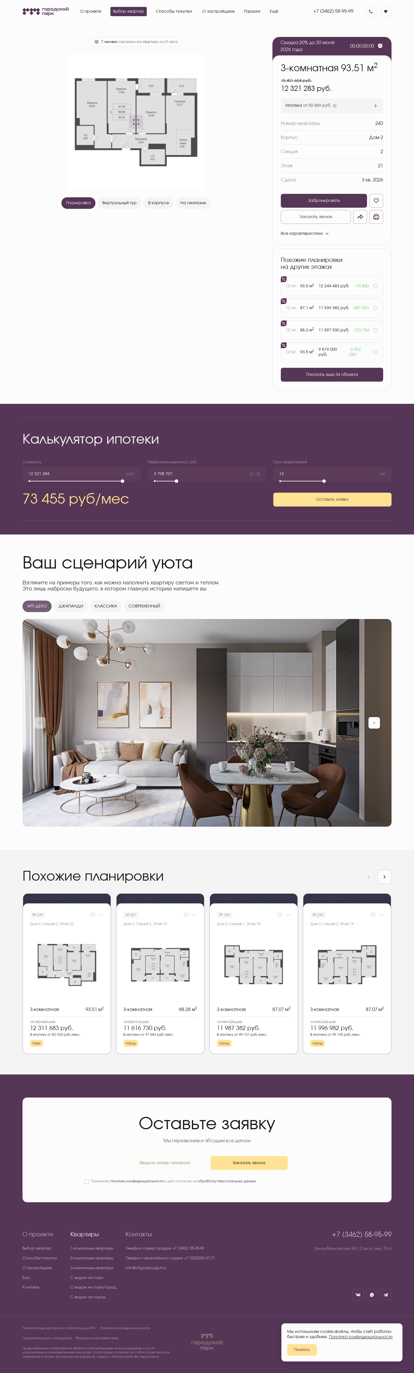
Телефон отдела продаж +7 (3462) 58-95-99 (165, 1248)
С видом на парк (86, 1278)
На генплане (193, 203)
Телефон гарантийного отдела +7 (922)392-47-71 (170, 1258)
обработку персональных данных (227, 1181)
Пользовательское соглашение (46, 1338)
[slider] (122, 481)
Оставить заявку (332, 500)
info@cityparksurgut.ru (146, 1268)
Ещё (274, 12)
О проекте (37, 1234)
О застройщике (37, 1268)
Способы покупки (39, 1258)
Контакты (30, 1287)
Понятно (302, 1350)
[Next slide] (385, 877)
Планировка (78, 203)
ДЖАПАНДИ (71, 606)
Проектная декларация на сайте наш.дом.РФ (58, 1328)
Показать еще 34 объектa (332, 375)
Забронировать (324, 201)
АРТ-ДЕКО (37, 606)
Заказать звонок (316, 217)
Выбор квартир (36, 1248)
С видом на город (88, 1297)
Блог (26, 1278)
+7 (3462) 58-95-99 (333, 11)
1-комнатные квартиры (91, 1248)
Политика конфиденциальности (125, 1328)
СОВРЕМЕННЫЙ (144, 606)
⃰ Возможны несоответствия (97, 1338)
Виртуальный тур (119, 203)
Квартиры (84, 1234)
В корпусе (158, 203)
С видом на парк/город (93, 1287)
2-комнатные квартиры (91, 1258)
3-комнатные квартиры (91, 1268)
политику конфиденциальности (136, 1181)
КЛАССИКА (106, 606)
